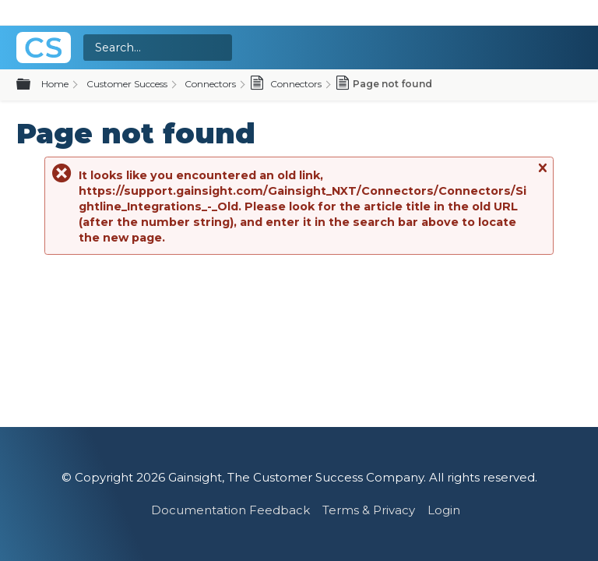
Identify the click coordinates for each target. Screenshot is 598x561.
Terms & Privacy (368, 510)
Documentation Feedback (230, 510)
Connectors (210, 84)
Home (55, 84)
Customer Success (126, 84)
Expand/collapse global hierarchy (32, 85)
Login (443, 510)
